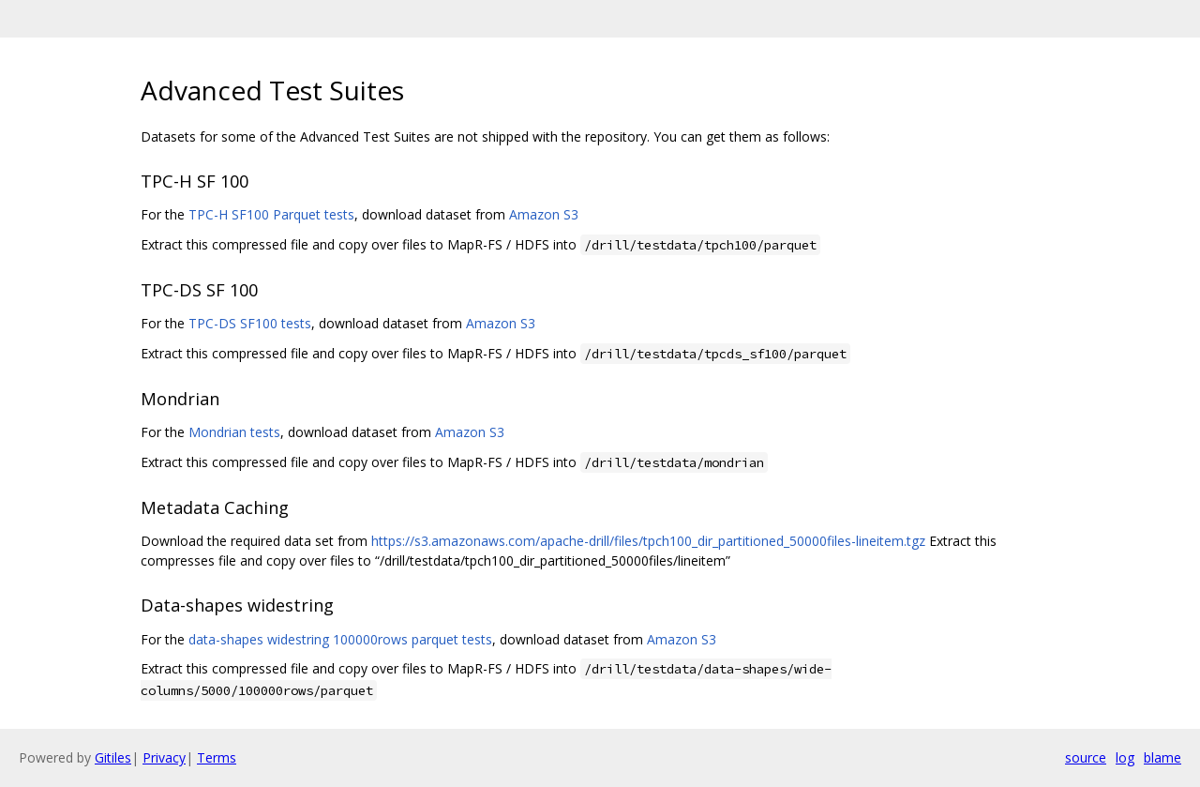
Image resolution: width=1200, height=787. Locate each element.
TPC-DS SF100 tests (249, 323)
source (1085, 757)
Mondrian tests (234, 432)
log (1125, 757)
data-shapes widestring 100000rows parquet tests (340, 639)
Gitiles (113, 757)
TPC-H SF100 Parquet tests (271, 214)
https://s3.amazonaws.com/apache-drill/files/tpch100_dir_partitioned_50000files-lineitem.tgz (648, 541)
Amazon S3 (543, 214)
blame (1162, 757)
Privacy (164, 757)
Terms (216, 757)
